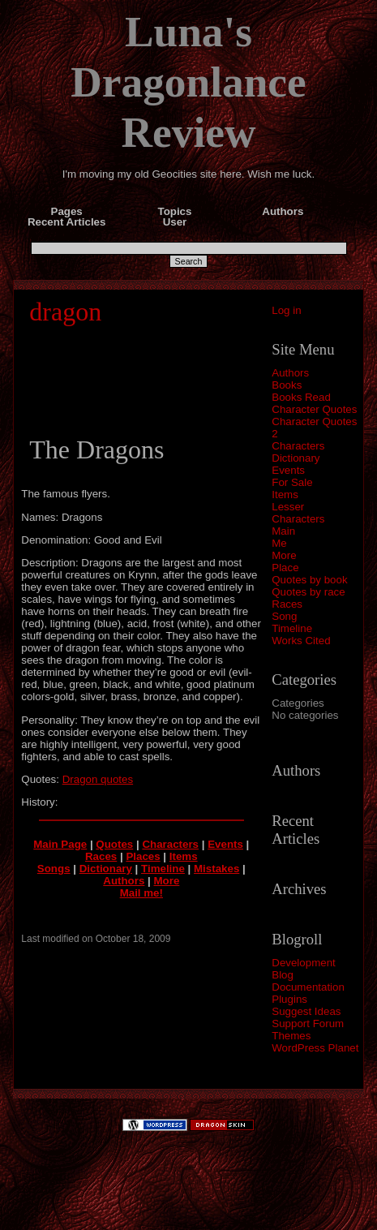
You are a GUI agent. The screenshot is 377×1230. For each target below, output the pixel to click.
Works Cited (301, 640)
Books (287, 385)
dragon (65, 311)
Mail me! (141, 893)
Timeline (292, 628)
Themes (291, 1036)
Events (288, 470)
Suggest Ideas (306, 1011)
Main (283, 531)
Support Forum (308, 1023)
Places (143, 856)
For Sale (292, 482)
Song (284, 616)
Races (287, 604)
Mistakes (216, 868)
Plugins (289, 999)
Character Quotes (314, 409)
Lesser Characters (298, 513)
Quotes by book (309, 580)
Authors (290, 373)
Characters (298, 446)
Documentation (308, 987)
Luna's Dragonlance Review (188, 82)
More (284, 555)
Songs (54, 868)
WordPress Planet (315, 1048)
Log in (286, 310)
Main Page (60, 844)
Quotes (114, 844)
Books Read (301, 397)
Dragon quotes (97, 779)
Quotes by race (308, 592)
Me (279, 543)
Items (285, 494)
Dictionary (295, 458)
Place (285, 567)
